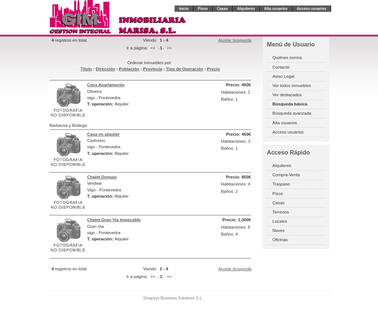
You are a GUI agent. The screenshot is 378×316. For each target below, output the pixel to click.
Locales (279, 221)
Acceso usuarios (311, 9)
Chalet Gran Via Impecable (114, 220)
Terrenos (280, 212)
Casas (222, 9)
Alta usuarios (276, 9)
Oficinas (280, 239)
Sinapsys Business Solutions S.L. (173, 298)
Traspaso (281, 184)
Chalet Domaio (102, 177)
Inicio (184, 9)
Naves (278, 230)
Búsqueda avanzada (291, 113)
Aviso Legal (283, 76)
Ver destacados (287, 95)
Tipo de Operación (184, 69)
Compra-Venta (286, 175)
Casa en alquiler (103, 134)
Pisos (203, 9)
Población (129, 69)
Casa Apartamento (105, 85)
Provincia (152, 69)
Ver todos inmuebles (291, 85)
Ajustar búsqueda (234, 40)
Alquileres (246, 9)
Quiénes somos (287, 57)
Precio (213, 69)
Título (86, 69)
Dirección (105, 69)
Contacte (280, 67)
